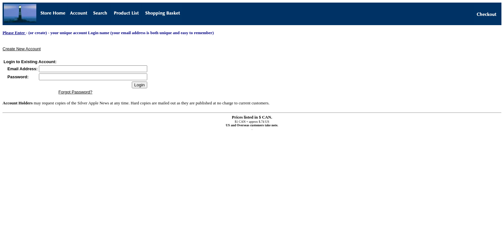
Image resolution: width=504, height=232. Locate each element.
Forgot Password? (76, 92)
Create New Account (22, 48)
